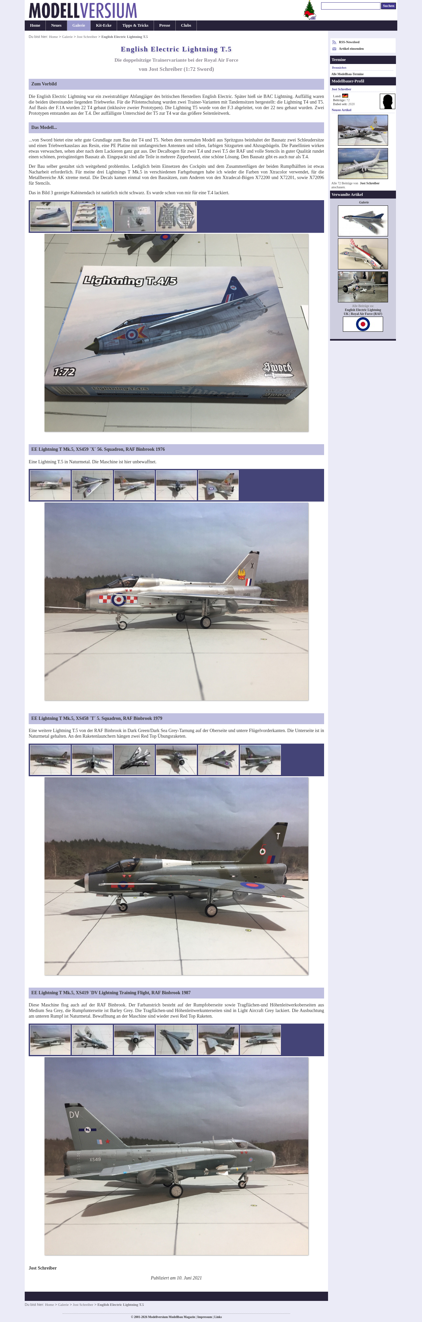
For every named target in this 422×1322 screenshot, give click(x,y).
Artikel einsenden (351, 48)
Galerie (79, 25)
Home (35, 25)
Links (218, 1317)
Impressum (204, 1317)
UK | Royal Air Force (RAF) (363, 314)
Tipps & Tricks (135, 25)
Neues (56, 25)
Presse (164, 25)
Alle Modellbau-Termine (347, 74)
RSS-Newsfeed (349, 42)
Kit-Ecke (103, 25)
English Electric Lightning (363, 310)
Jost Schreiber (87, 37)
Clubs (186, 25)
